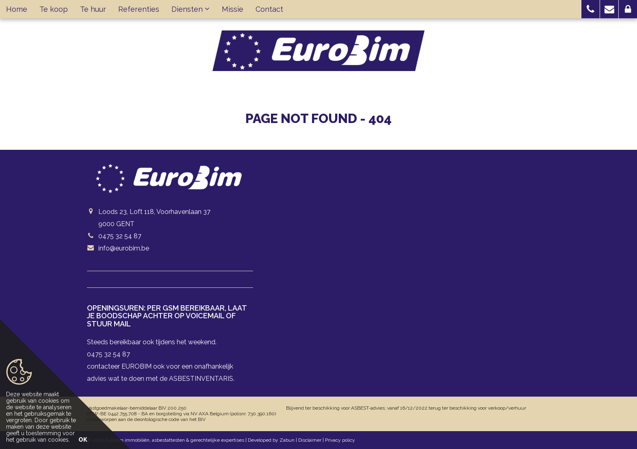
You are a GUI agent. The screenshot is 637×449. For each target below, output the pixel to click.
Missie (232, 9)
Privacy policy (340, 440)
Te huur (93, 9)
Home (16, 9)
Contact (269, 9)
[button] (590, 9)
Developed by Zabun (271, 440)
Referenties (138, 9)
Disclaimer (309, 440)
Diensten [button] (190, 9)
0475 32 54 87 (119, 236)
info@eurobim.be (123, 248)
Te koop (53, 9)
